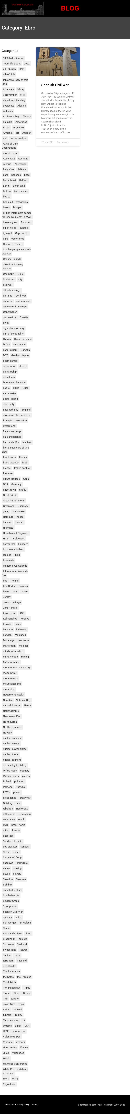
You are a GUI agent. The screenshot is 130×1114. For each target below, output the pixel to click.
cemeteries (17, 238)
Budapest (26, 222)
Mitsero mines (11, 662)
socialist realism (12, 890)
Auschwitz (9, 158)
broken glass (10, 222)
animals (7, 121)
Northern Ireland (12, 727)
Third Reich (9, 982)
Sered (17, 852)
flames (23, 457)
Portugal (20, 786)
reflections (9, 814)
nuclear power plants (15, 748)
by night (7, 233)
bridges (17, 207)
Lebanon (8, 629)
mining (25, 656)
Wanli (6, 1058)
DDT (5, 355)
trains (6, 1009)
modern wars (10, 678)
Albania (21, 105)
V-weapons (19, 1031)
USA (27, 1025)
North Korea (10, 721)
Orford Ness (10, 770)
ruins (6, 830)
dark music (19, 344)
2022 (26, 63)
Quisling (7, 803)
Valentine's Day (11, 1036)
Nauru (27, 705)
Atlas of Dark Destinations (10, 145)
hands (20, 516)
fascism (26, 442)
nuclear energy (11, 743)
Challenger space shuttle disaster (16, 251)
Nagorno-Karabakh (13, 694)
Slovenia (21, 879)
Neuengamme (11, 710)
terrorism (8, 960)
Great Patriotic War (14, 500)
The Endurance (11, 971)
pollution (19, 781)
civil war (7, 284)
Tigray (26, 987)
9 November (10, 94)
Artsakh (26, 132)
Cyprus (7, 339)
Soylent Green (11, 900)
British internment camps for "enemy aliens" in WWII (16, 214)
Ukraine (7, 1025)
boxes (6, 207)
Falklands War (11, 442)
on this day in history (15, 765)
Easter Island (10, 398)
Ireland (14, 580)
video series (10, 1047)
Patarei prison (11, 776)
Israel (6, 591)
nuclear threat (11, 754)
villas (6, 1052)
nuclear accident (12, 738)
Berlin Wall (19, 185)
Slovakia (8, 879)
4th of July (9, 74)
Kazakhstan (9, 613)
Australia (23, 158)
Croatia (24, 317)
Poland (7, 781)
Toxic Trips (9, 1004)
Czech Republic (22, 339)
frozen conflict (22, 468)
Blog (70, 8)
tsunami (17, 1009)
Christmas (9, 279)
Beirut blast (9, 180)
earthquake (9, 393)
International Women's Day (15, 573)
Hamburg (8, 516)
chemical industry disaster (12, 266)
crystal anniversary (13, 328)
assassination (18, 138)
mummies (8, 689)
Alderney (8, 111)
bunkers (24, 227)
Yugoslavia (9, 1084)
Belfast (23, 180)
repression (25, 814)
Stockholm (9, 938)
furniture (8, 473)
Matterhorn (9, 645)
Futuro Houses (11, 478)
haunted (7, 522)
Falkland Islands (12, 436)
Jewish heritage (12, 602)
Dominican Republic (14, 382)
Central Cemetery (13, 244)
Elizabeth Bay (10, 409)
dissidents (9, 377)
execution (21, 420)
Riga (5, 824)
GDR (5, 484)
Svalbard (22, 944)
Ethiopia (7, 420)
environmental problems (16, 415)
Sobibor (7, 884)
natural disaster (12, 705)
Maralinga (8, 640)
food (24, 462)
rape (18, 803)
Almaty (27, 116)
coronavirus (9, 317)
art (17, 132)
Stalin (6, 928)
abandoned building (14, 100)
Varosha (8, 1042)
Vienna (24, 1047)
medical (23, 645)
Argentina (18, 127)
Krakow (7, 624)
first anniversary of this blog (15, 449)
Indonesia (8, 560)
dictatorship (10, 371)
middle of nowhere (13, 651)
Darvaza (25, 349)
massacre (23, 640)
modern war (9, 672)
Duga (25, 387)
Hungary (23, 544)
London (7, 634)
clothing (7, 295)
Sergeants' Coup (12, 857)
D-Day (6, 344)
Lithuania (21, 629)
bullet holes (9, 227)
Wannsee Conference (15, 1063)
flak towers (9, 457)
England (25, 409)
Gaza (26, 478)
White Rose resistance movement (15, 1071)
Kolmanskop (10, 618)
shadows (8, 862)
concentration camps (15, 306)
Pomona (8, 786)
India (17, 554)
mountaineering (12, 683)
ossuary (24, 770)
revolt (21, 819)
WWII (15, 1078)
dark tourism (10, 349)
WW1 (6, 1078)
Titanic (26, 993)
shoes (6, 868)
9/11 (22, 94)
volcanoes (18, 1052)
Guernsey (23, 506)
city (20, 279)
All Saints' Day (11, 116)
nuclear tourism (12, 759)
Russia (16, 830)
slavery (17, 873)
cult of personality (13, 333)
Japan (24, 591)
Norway (7, 732)
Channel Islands (12, 259)
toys (21, 1004)
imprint (35, 1104)
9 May (20, 89)
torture (15, 998)
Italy (15, 591)
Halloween (19, 511)
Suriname (8, 944)
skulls (6, 873)
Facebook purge (12, 431)
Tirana (6, 993)
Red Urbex (22, 808)
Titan (16, 993)
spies (18, 917)
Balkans (21, 169)
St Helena (25, 922)
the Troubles (24, 976)
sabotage (8, 835)
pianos (26, 776)
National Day (23, 700)
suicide (23, 938)
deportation (9, 366)
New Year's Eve (11, 716)
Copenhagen (10, 311)
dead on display (20, 355)
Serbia (6, 852)
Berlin (6, 185)
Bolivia (7, 191)
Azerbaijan (20, 164)
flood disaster (11, 462)
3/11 (22, 69)
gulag (6, 511)
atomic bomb (10, 153)
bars (5, 174)
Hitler (6, 538)
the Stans (8, 976)
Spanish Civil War (13, 911)
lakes (18, 624)
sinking (17, 868)
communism (23, 301)
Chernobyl (8, 273)
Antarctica (21, 121)
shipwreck (22, 862)
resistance (9, 819)
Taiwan (23, 949)
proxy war (25, 797)
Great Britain (10, 495)
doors (6, 387)
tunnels (7, 1014)
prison (16, 792)
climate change (11, 290)
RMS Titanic (18, 824)
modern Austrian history (16, 667)
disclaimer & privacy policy (17, 1104)
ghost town (9, 489)
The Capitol (9, 966)
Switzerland (9, 949)
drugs (16, 387)
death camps (10, 360)
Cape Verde (21, 233)
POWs (6, 792)
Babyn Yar (8, 169)
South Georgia (11, 895)
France (7, 468)
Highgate (8, 527)
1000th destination (13, 58)
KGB (21, 613)
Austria (7, 164)
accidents (8, 105)
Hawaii (19, 522)
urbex (18, 1025)
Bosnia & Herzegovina (15, 202)
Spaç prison (9, 906)
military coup (10, 656)
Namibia (8, 700)
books (6, 196)
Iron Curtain (9, 586)
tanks (17, 955)
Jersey (6, 596)
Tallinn (6, 955)
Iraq (5, 580)
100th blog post (12, 63)
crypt (6, 322)
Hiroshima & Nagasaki (15, 533)
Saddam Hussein (12, 841)
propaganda (9, 797)
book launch (21, 191)
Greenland (8, 506)
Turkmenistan (10, 1020)
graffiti (22, 489)
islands (24, 586)
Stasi (28, 933)
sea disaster (10, 846)
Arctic (6, 127)
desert (23, 366)
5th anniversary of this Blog (15, 81)
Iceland (7, 554)
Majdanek (20, 634)
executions (9, 425)
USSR (6, 1031)
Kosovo (25, 618)
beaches (16, 174)
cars (5, 238)
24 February (9, 69)
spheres (7, 917)
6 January (8, 89)
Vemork (20, 1042)
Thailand (22, 960)
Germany (16, 484)
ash (5, 138)
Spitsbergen (9, 922)
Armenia (8, 132)
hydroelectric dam (13, 549)
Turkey (18, 1014)
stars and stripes (12, 933)
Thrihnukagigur (11, 987)
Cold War (21, 295)
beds (27, 174)
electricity (8, 404)
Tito (5, 998)
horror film (9, 544)
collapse (8, 301)
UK (23, 1020)
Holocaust (19, 538)
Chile (21, 273)
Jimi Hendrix (10, 607)
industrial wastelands (15, 565)
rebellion (8, 808)
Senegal (24, 846)
